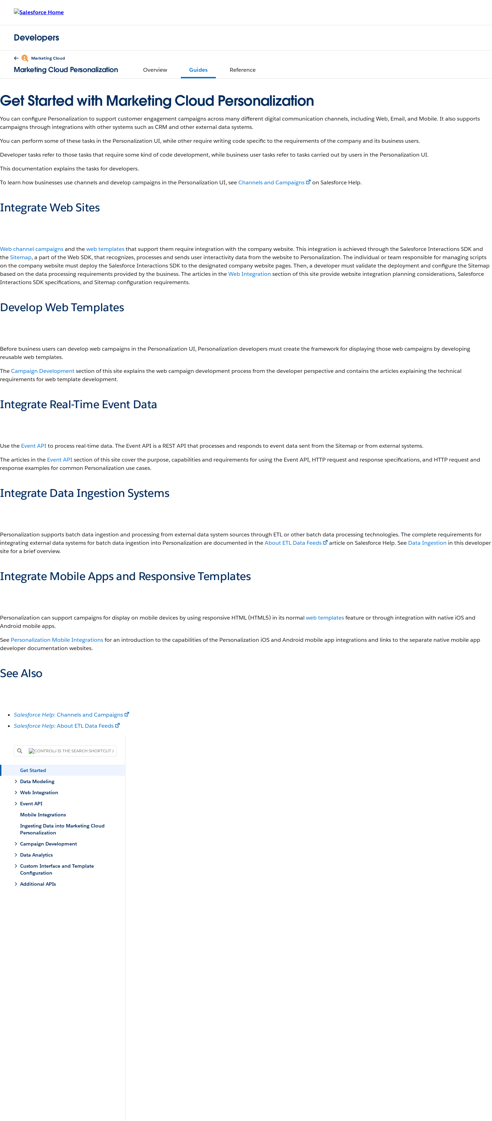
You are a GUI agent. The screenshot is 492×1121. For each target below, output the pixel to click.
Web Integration (249, 274)
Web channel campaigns (31, 249)
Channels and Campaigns (271, 182)
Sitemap (21, 257)
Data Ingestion (427, 542)
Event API (33, 445)
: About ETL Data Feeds (64, 725)
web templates (105, 249)
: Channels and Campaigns (68, 714)
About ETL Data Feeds (293, 542)
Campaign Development (42, 371)
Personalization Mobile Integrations (57, 639)
